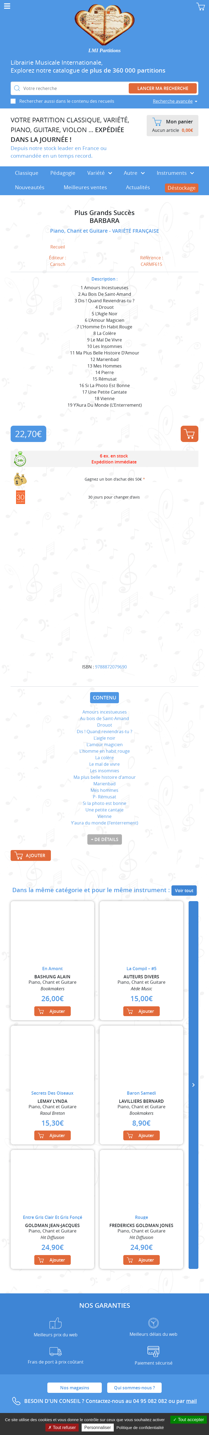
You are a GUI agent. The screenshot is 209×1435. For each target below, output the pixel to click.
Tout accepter (188, 1419)
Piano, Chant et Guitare (79, 230)
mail (191, 1401)
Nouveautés (29, 187)
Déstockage (182, 187)
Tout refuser (62, 1427)
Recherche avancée (173, 101)
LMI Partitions (104, 50)
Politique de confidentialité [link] (140, 1427)
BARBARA (104, 221)
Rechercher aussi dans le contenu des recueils (66, 101)
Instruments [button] (175, 172)
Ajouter (189, 434)
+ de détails (104, 839)
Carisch (57, 264)
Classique (26, 172)
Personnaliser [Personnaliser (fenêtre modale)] (97, 1427)
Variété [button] (99, 172)
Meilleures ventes (85, 187)
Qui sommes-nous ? (134, 1388)
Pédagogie (62, 172)
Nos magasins (74, 1388)
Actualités (138, 187)
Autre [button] (134, 172)
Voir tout (184, 891)
